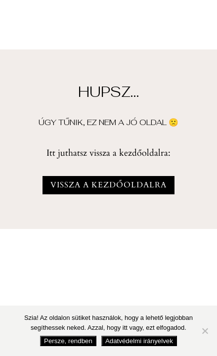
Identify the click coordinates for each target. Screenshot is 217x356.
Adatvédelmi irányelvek (139, 341)
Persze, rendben (68, 341)
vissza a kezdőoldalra (108, 184)
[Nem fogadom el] (205, 331)
